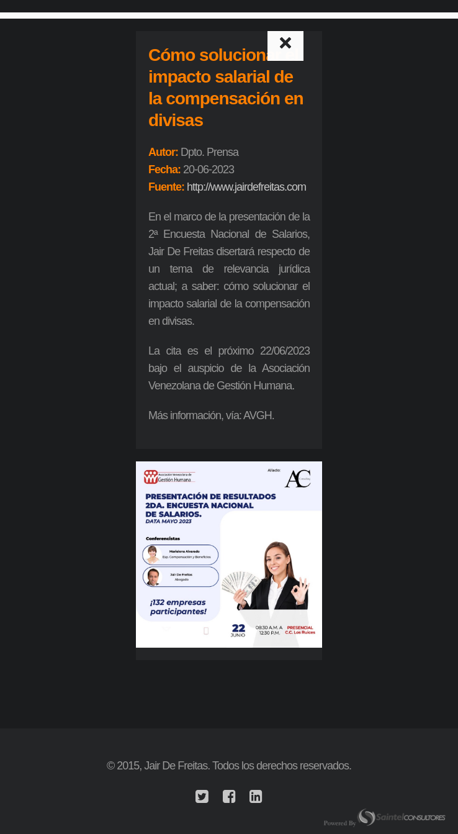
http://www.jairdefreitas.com (246, 187)
